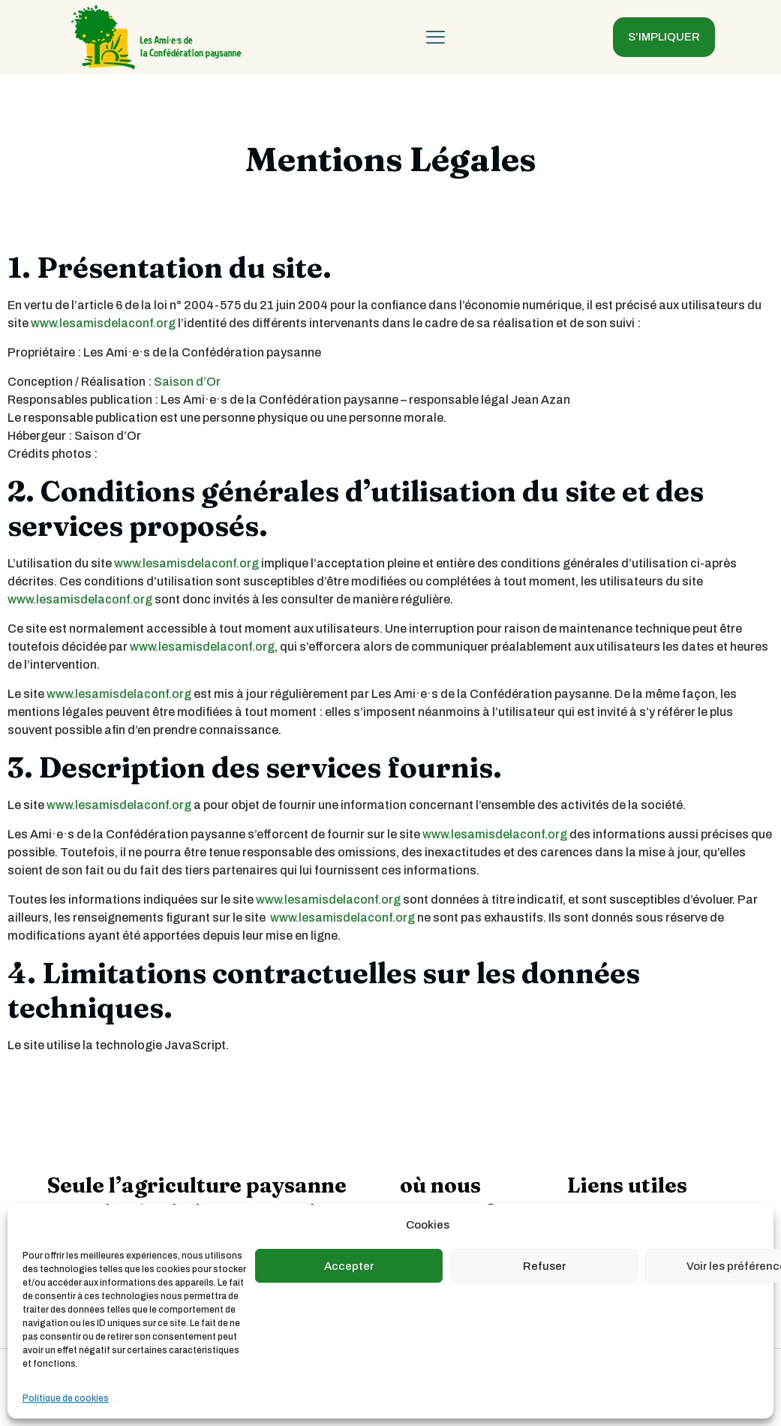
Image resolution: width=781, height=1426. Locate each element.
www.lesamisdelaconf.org (103, 323)
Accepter (349, 1266)
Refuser (544, 1266)
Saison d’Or (187, 381)
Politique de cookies (66, 1398)
